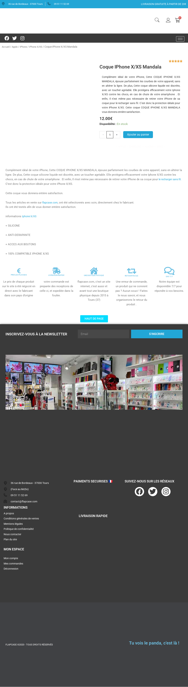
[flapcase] (94, 441)
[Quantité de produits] (110, 134)
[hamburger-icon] (180, 39)
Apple (15, 46)
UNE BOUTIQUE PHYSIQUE (94, 276)
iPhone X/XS (38, 46)
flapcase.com (50, 202)
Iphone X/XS (29, 216)
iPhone (25, 46)
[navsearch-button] (157, 20)
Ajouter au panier (138, 134)
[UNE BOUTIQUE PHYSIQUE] (94, 271)
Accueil (6, 46)
